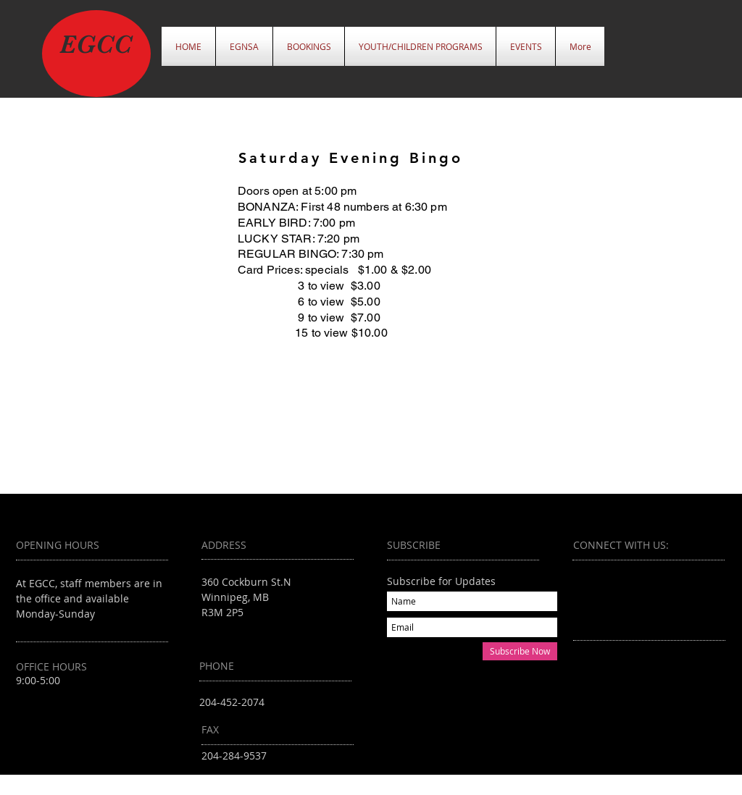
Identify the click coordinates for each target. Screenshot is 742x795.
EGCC (95, 44)
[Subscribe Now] (520, 651)
